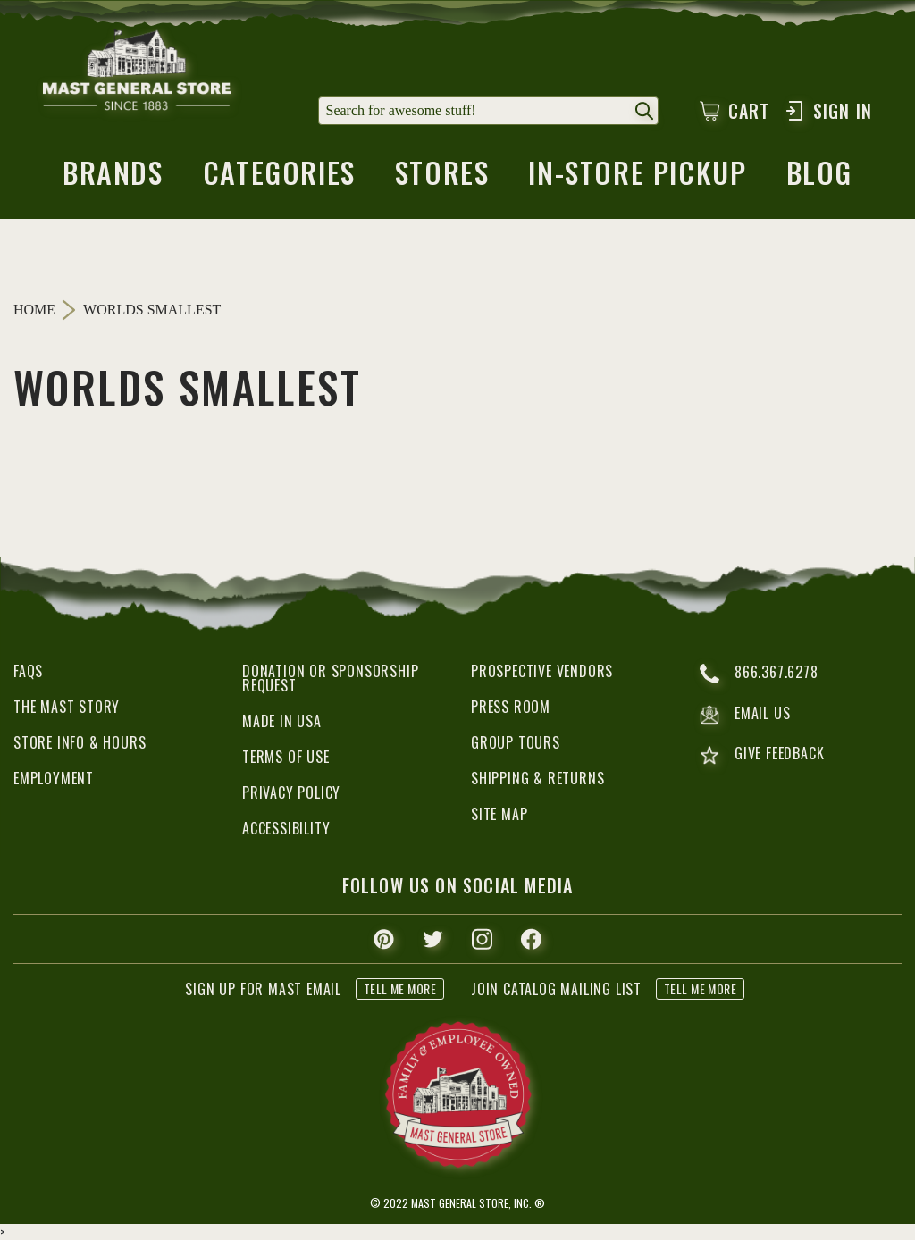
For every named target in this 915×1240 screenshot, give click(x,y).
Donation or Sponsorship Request (330, 678)
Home (34, 309)
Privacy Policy (291, 792)
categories (279, 178)
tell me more (400, 988)
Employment (53, 778)
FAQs (28, 671)
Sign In (828, 110)
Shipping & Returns (537, 778)
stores (442, 178)
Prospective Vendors (542, 671)
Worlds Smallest (152, 310)
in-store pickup (637, 178)
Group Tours (515, 742)
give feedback (762, 755)
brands (113, 178)
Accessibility (286, 828)
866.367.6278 (759, 673)
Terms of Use (286, 757)
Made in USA (282, 721)
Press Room (510, 707)
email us (745, 715)
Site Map (499, 814)
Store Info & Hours (79, 742)
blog (819, 178)
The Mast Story (66, 707)
